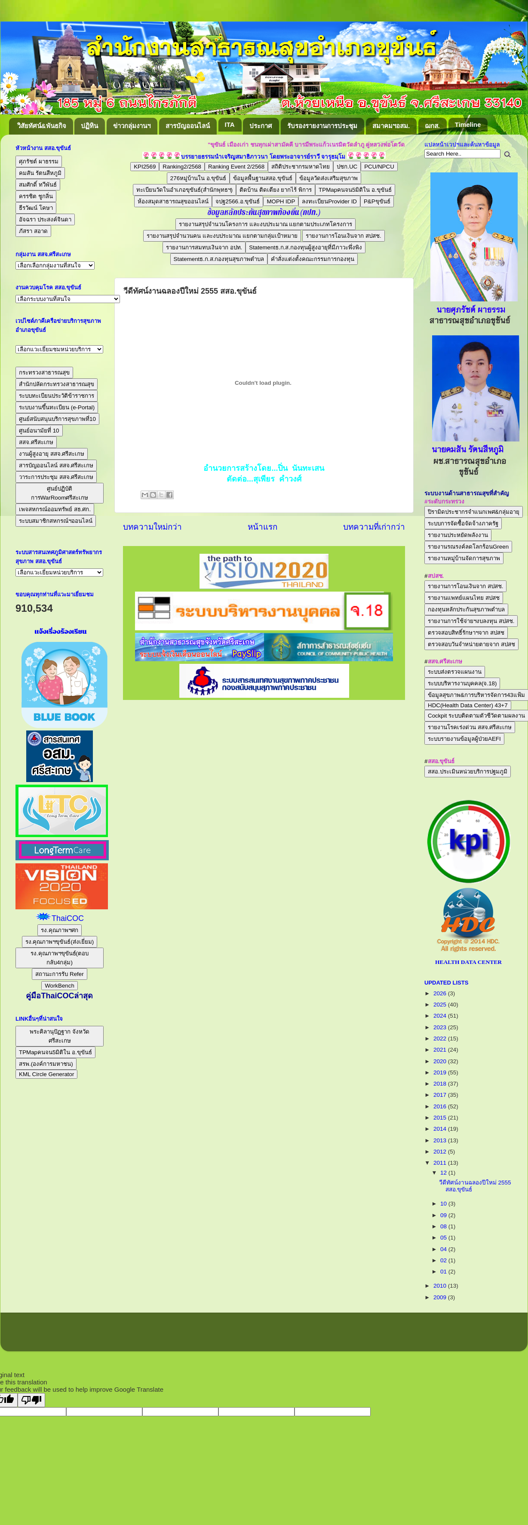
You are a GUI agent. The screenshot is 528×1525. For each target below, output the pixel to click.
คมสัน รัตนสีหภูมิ (40, 173)
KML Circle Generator (46, 1074)
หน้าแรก (262, 526)
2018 (440, 1083)
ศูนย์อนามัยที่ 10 (39, 430)
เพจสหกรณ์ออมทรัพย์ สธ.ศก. (55, 509)
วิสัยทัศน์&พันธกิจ (41, 125)
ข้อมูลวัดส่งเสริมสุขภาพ (328, 178)
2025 (440, 1004)
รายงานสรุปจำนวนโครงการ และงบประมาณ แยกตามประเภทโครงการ (265, 224)
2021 (440, 1049)
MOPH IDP (281, 201)
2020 (440, 1061)
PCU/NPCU (379, 166)
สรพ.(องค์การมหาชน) (46, 1064)
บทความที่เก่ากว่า (374, 526)
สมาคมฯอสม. (391, 125)
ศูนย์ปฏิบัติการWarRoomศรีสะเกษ (60, 493)
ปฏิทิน (89, 125)
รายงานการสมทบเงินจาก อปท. (204, 247)
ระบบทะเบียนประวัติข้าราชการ (56, 396)
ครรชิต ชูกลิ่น (36, 196)
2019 (440, 1072)
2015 (440, 1117)
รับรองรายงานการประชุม (322, 125)
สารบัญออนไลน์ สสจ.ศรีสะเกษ (56, 465)
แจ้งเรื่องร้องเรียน (59, 631)
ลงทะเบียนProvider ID (329, 201)
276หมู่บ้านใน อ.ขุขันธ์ (198, 178)
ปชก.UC (347, 166)
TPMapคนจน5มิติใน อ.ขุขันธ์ (355, 190)
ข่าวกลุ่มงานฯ (131, 125)
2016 (440, 1106)
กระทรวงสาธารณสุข (44, 372)
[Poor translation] (31, 1400)
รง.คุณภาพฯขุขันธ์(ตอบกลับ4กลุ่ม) (60, 958)
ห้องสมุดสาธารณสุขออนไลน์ (173, 201)
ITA (230, 124)
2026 (440, 993)
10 (444, 1203)
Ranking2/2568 (182, 166)
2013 (440, 1140)
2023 (440, 1027)
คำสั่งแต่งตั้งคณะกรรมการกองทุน (312, 259)
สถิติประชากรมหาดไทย (300, 166)
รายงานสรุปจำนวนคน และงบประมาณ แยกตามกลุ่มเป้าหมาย (222, 236)
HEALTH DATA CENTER (468, 962)
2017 (440, 1095)
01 (444, 1271)
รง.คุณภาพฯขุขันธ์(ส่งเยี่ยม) (59, 942)
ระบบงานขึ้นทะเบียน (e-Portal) (57, 407)
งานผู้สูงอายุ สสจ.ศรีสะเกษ (51, 454)
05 (444, 1237)
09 (444, 1215)
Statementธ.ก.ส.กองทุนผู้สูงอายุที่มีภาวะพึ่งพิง (305, 247)
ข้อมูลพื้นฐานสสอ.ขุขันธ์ (262, 178)
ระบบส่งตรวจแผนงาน (455, 672)
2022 (440, 1038)
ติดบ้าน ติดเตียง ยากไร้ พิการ (275, 190)
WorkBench (59, 985)
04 (444, 1249)
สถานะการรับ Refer (59, 974)
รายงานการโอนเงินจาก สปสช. (343, 236)
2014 (440, 1129)
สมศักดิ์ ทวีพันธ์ (38, 184)
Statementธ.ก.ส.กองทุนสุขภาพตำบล (219, 259)
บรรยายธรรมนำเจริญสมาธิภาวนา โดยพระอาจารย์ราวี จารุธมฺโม (263, 156)
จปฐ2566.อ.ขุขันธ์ (237, 201)
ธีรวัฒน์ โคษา (36, 208)
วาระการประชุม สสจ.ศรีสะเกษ (56, 477)
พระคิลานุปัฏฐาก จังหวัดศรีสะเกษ (59, 1036)
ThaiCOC (68, 918)
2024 (440, 1016)
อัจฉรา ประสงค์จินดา (45, 219)
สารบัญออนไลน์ (188, 125)
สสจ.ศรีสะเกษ (36, 442)
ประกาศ (260, 125)
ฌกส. (432, 125)
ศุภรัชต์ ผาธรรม (38, 161)
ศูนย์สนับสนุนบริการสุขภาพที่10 (57, 419)
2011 (440, 1163)
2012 (440, 1151)
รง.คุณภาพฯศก (59, 930)
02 (444, 1260)
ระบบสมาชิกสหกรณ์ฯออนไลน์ (55, 521)
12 (444, 1172)
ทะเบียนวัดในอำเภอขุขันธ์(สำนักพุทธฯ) (184, 190)
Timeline (468, 124)
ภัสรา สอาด (33, 231)
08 (444, 1226)
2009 (440, 1297)
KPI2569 (145, 166)
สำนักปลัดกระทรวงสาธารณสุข (56, 384)
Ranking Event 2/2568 (236, 166)
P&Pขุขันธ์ (377, 201)
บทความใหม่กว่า (152, 526)
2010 (440, 1286)
